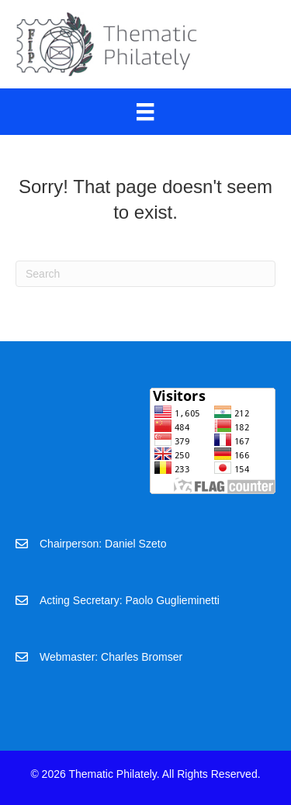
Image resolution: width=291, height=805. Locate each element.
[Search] (145, 274)
